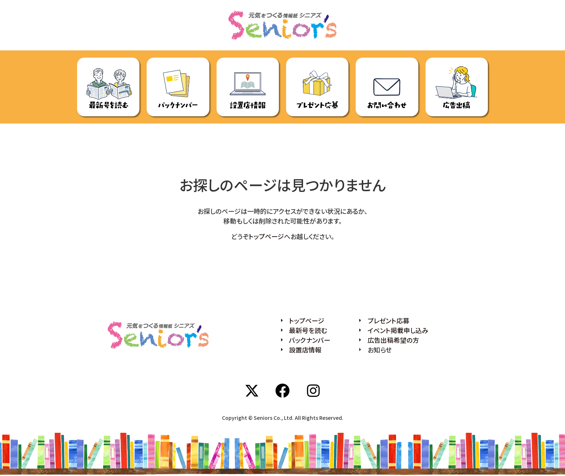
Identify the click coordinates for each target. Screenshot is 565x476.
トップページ (266, 236)
